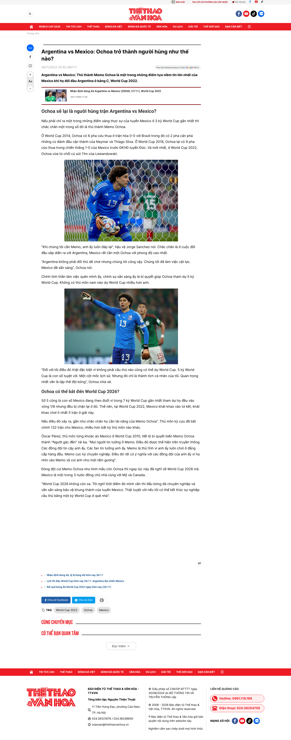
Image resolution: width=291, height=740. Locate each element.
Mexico (104, 610)
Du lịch (178, 26)
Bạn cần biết (233, 26)
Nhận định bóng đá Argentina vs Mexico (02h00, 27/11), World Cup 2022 (115, 91)
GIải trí (193, 26)
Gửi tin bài (239, 2)
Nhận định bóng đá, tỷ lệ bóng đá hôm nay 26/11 (75, 575)
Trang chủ (33, 33)
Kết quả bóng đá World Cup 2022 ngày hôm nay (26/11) (79, 587)
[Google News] (178, 68)
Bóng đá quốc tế (139, 26)
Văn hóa (161, 26)
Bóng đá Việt (113, 26)
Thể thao (93, 26)
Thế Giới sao (211, 26)
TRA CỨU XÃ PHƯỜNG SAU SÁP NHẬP (210, 2)
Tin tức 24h (73, 26)
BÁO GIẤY (180, 2)
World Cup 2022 (66, 610)
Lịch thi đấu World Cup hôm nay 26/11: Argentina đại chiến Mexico (85, 581)
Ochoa (88, 610)
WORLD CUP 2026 (49, 26)
